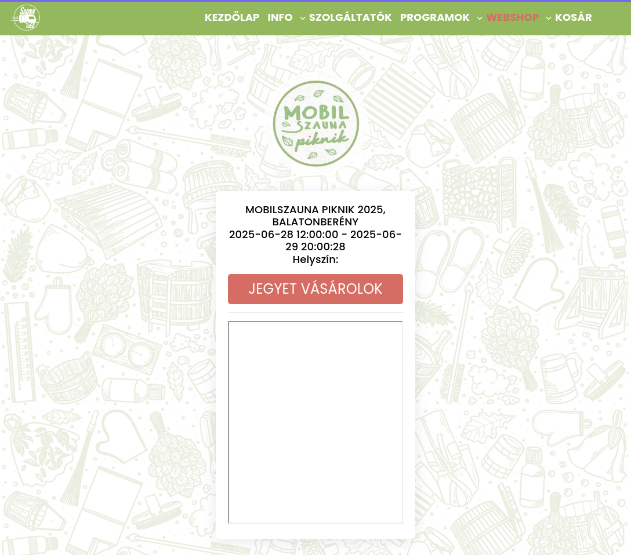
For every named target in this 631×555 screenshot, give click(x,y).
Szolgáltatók (350, 17)
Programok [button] (435, 17)
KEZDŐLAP (232, 17)
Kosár (573, 17)
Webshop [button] (512, 17)
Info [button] (279, 17)
